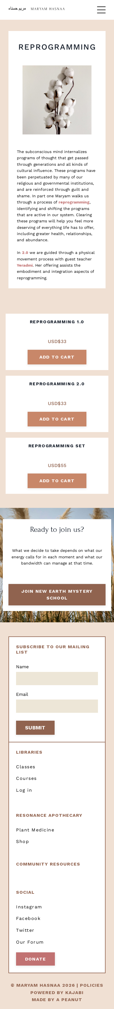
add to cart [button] (57, 357)
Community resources (48, 864)
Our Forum (30, 942)
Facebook (28, 918)
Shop (22, 841)
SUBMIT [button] (35, 728)
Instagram (29, 907)
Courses (26, 778)
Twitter (25, 930)
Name (22, 666)
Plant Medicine (35, 830)
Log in (24, 790)
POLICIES (91, 985)
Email (22, 694)
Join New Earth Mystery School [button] (57, 594)
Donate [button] (35, 959)
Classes (25, 766)
